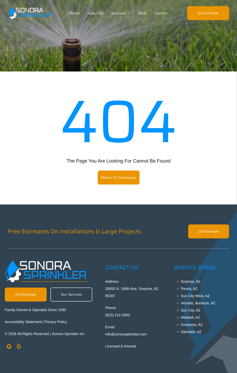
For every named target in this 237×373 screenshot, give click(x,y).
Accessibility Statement (23, 322)
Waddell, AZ (190, 317)
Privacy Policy (56, 322)
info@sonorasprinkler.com (126, 334)
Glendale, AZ (191, 332)
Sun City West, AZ (195, 296)
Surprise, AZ (191, 282)
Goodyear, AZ (192, 325)
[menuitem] (75, 13)
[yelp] (19, 347)
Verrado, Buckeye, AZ (198, 303)
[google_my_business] (9, 347)
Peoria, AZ (189, 289)
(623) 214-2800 (117, 315)
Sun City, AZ (191, 310)
